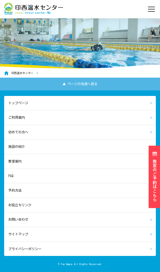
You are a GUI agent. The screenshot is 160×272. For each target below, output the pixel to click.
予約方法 (15, 190)
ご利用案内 (16, 117)
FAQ (10, 175)
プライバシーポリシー (25, 248)
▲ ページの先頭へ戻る (80, 83)
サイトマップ (18, 234)
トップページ (18, 103)
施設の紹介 (16, 146)
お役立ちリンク (20, 205)
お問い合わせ (18, 219)
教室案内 (15, 161)
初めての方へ (18, 132)
